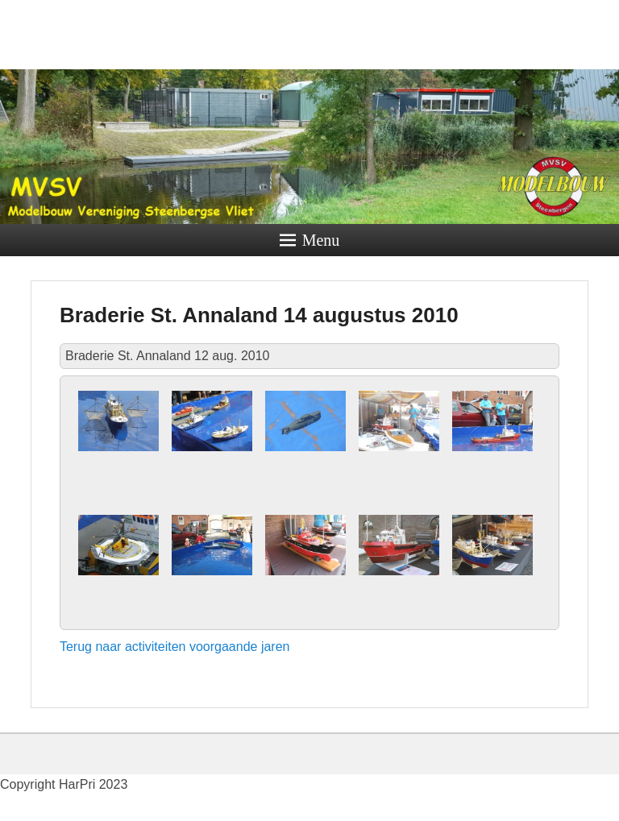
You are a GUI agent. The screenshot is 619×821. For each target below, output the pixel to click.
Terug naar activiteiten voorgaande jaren (175, 646)
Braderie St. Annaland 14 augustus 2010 (259, 315)
